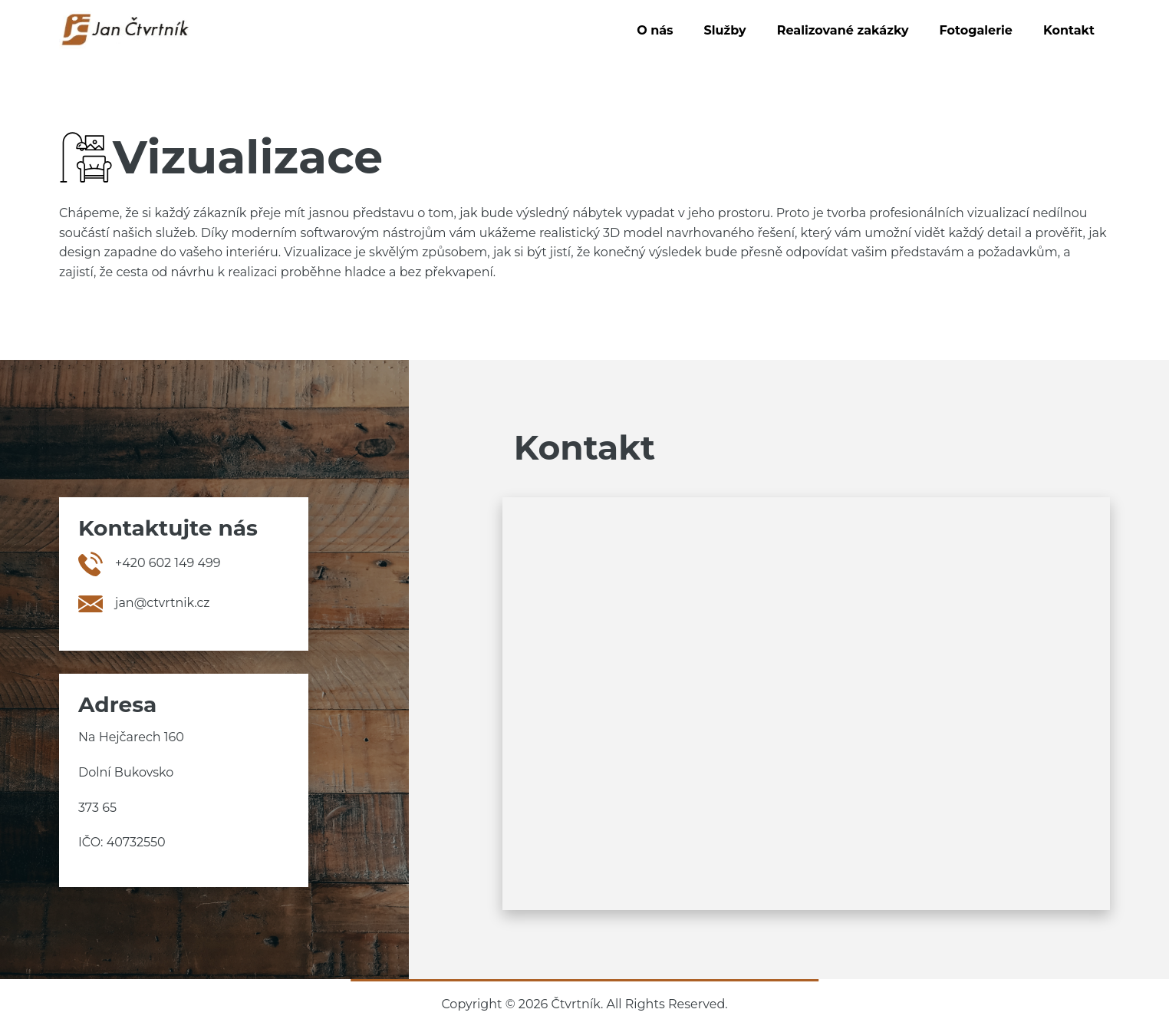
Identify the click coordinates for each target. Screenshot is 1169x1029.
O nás (655, 30)
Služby (725, 30)
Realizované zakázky (843, 30)
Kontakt (1069, 30)
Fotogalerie (976, 30)
